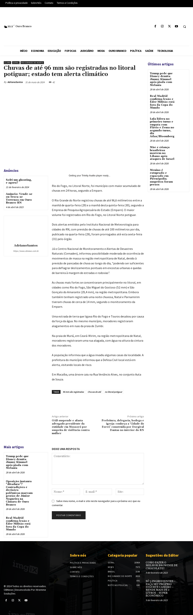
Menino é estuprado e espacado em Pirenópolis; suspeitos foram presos (161, 177)
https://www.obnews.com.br (26, 251)
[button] (184, 26)
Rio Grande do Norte (32, 62)
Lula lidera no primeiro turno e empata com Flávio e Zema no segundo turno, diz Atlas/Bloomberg (162, 127)
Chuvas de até (94, 391)
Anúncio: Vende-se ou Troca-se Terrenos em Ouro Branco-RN (19, 198)
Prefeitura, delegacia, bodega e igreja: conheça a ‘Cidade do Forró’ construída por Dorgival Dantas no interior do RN (123, 425)
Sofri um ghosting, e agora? (19, 181)
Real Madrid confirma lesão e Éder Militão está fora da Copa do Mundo (18, 523)
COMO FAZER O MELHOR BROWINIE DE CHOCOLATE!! (161, 565)
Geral (16, 62)
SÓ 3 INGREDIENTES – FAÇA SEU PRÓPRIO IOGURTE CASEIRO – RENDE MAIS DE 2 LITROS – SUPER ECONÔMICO (160, 588)
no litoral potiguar (113, 391)
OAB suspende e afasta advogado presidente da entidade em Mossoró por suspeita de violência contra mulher (71, 427)
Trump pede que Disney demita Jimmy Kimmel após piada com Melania (17, 462)
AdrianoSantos (15, 82)
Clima (7, 62)
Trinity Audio (88, 175)
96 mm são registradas (73, 391)
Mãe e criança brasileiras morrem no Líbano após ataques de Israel (162, 153)
